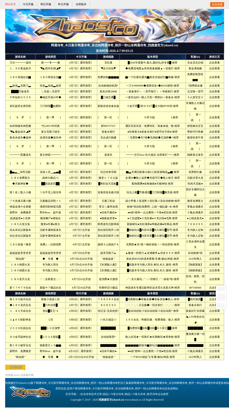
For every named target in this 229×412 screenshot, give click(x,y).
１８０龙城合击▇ (20, 77)
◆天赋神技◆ (20, 183)
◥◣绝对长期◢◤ (50, 68)
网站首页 (10, 4)
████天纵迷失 (20, 91)
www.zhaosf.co (133, 399)
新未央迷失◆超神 (20, 137)
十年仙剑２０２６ (20, 97)
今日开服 (28, 4)
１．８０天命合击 (20, 310)
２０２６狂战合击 (20, 328)
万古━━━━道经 (20, 62)
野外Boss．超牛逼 (50, 212)
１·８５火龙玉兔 (20, 224)
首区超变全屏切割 (20, 106)
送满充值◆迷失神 (50, 137)
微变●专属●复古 (50, 224)
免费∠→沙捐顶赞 (50, 244)
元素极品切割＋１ (50, 200)
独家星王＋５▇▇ (50, 345)
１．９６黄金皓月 (20, 68)
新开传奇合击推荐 (157, 394)
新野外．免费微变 (20, 212)
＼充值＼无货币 (50, 91)
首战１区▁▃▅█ (50, 172)
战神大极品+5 (50, 177)
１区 (50, 319)
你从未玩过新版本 (20, 229)
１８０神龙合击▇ (50, 77)
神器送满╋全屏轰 (20, 206)
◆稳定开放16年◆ (50, 97)
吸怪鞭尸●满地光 (50, 218)
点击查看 (214, 62)
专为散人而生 (50, 264)
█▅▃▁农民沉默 (20, 172)
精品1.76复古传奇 (113, 394)
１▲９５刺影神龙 (20, 319)
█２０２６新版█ (50, 336)
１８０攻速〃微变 (20, 244)
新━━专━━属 (50, 62)
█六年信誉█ (50, 305)
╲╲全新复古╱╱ (50, 279)
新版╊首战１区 (50, 299)
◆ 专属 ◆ (50, 258)
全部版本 (81, 4)
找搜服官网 (27, 375)
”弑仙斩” (20, 258)
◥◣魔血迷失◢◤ (20, 131)
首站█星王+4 (50, 310)
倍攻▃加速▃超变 (50, 85)
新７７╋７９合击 (20, 287)
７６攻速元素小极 (20, 200)
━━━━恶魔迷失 (20, 154)
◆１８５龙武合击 (20, 305)
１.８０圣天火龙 (20, 279)
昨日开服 (63, 4)
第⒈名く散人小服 (20, 192)
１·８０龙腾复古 (20, 177)
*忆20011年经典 (50, 125)
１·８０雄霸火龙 (20, 264)
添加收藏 (217, 4)
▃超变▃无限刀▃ (20, 85)
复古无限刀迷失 (50, 131)
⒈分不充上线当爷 (50, 192)
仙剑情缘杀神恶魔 (20, 125)
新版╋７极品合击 (50, 287)
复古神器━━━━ (50, 154)
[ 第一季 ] (50, 117)
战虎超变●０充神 (20, 218)
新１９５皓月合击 (20, 299)
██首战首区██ (50, 183)
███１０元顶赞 (50, 328)
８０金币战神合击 (20, 336)
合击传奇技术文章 (91, 394)
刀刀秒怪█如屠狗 (50, 106)
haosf (17, 375)
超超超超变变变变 (20, 253)
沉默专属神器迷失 (50, 229)
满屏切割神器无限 (50, 206)
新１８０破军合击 (20, 345)
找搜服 (9, 375)
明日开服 (45, 4)
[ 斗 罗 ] (20, 117)
